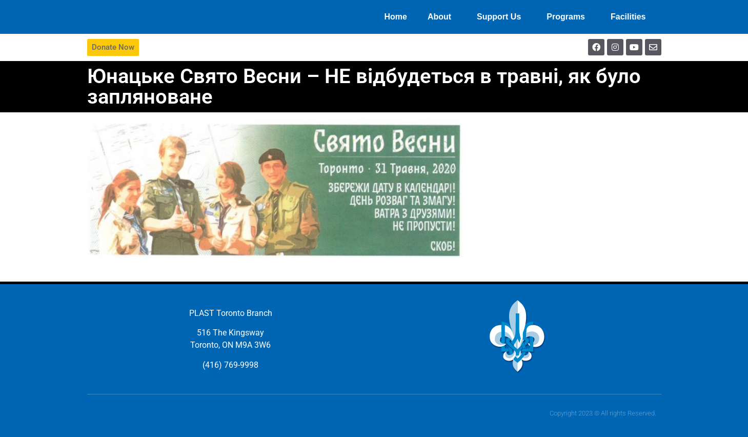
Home (395, 16)
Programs (568, 17)
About (442, 17)
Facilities (631, 17)
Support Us (501, 17)
